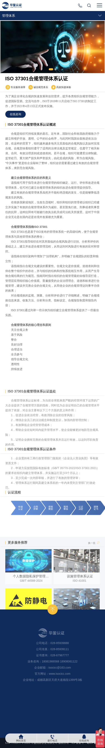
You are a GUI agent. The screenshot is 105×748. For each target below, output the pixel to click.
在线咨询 (84, 740)
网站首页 (21, 740)
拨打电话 (52, 740)
